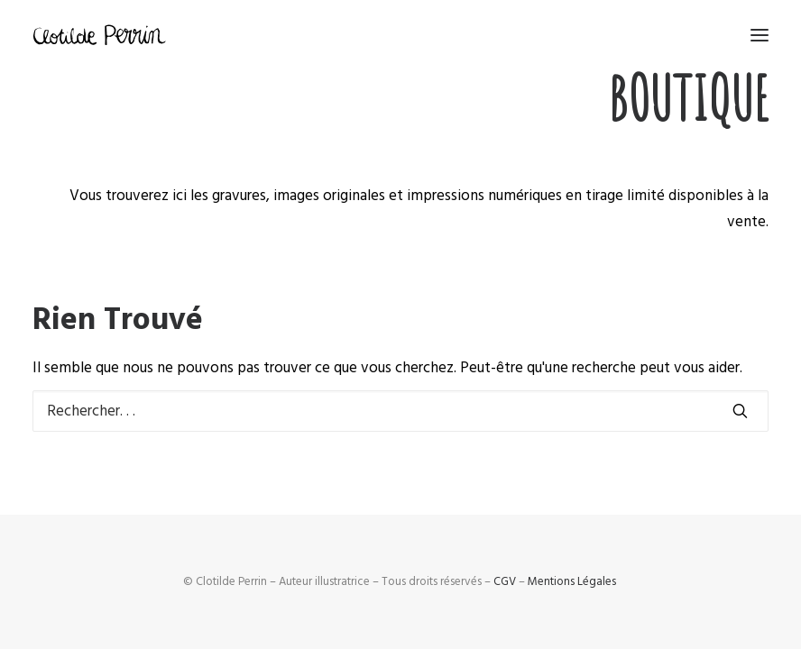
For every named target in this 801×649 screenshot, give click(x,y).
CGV (504, 581)
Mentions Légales (572, 581)
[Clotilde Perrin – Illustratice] (99, 34)
